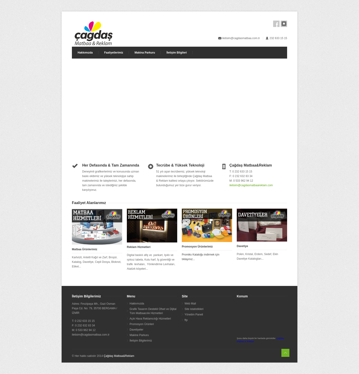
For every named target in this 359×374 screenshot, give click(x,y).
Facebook (276, 24)
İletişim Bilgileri (176, 52)
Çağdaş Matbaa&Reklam (119, 356)
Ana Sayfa (284, 24)
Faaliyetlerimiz (113, 52)
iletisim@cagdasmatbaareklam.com (251, 185)
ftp (186, 320)
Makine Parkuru (139, 335)
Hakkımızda (85, 52)
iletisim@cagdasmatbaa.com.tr (241, 38)
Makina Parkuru (145, 52)
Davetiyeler (136, 329)
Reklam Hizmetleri (138, 247)
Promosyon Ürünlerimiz (197, 246)
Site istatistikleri (194, 309)
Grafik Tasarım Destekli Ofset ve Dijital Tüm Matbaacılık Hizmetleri (153, 311)
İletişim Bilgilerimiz (141, 340)
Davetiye (242, 246)
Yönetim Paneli (194, 314)
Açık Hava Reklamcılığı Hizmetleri (150, 318)
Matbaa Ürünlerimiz (84, 249)
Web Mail (190, 303)
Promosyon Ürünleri (142, 324)
